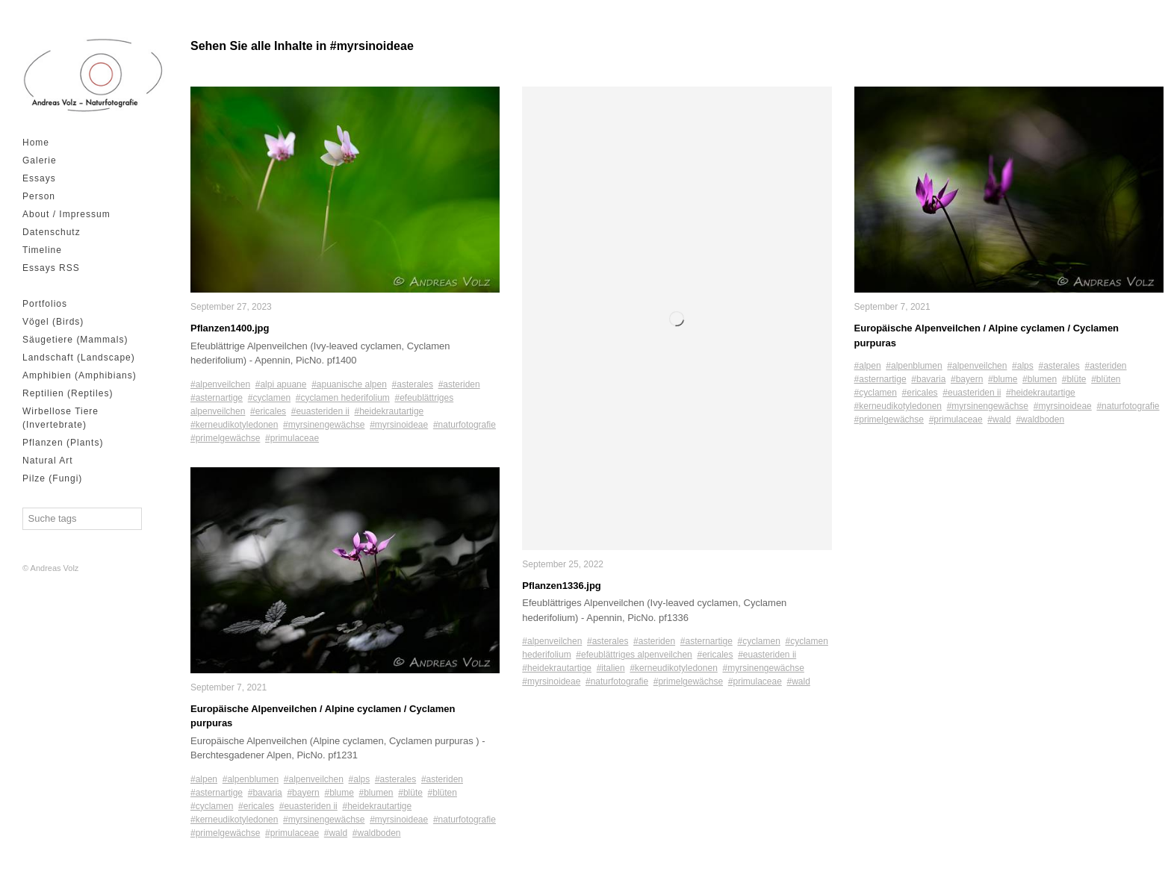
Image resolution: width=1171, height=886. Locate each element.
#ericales (268, 410)
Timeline (42, 250)
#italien (611, 668)
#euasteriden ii (320, 410)
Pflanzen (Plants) (62, 442)
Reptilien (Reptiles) (67, 393)
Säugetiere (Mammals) (75, 339)
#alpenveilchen (220, 383)
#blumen (376, 792)
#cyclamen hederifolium (343, 397)
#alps (359, 778)
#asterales (412, 383)
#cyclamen (269, 397)
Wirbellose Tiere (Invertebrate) (60, 418)
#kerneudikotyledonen (234, 424)
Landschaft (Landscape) (78, 357)
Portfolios (44, 304)
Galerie (39, 160)
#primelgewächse (225, 437)
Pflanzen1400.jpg (229, 328)
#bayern (303, 792)
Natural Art (47, 460)
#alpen (203, 778)
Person (38, 196)
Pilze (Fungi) (52, 478)
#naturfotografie (464, 424)
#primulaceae (292, 437)
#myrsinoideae (399, 424)
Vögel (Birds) (53, 321)
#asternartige (216, 397)
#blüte (410, 792)
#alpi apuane (281, 383)
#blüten (442, 792)
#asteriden (459, 383)
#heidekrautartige (389, 410)
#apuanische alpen (349, 383)
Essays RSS (51, 268)
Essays (39, 178)
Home (35, 142)
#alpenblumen (251, 778)
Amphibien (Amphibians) (79, 375)
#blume (338, 792)
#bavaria (265, 792)
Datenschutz (51, 232)
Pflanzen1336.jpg (561, 585)
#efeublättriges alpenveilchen (634, 654)
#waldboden (376, 832)
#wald (335, 832)
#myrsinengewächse (323, 424)
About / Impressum (66, 214)
